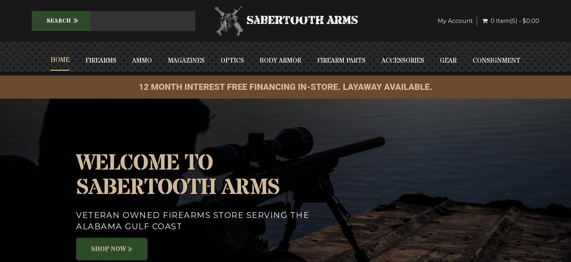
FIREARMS (101, 60)
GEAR (448, 60)
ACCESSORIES (403, 60)
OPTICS (232, 60)
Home (60, 59)
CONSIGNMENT (496, 60)
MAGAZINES (186, 60)
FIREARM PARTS (341, 60)
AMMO (142, 60)
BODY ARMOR (280, 60)
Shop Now (112, 249)
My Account (455, 20)
